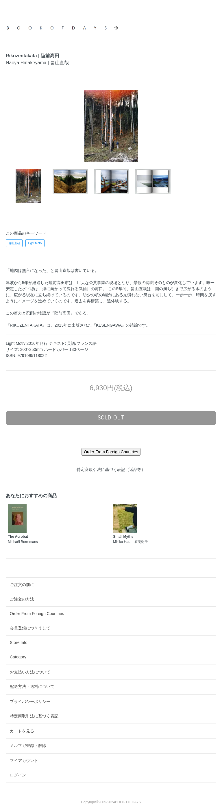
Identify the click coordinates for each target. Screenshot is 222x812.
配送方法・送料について (32, 686)
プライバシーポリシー (30, 701)
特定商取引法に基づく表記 (34, 716)
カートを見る (22, 731)
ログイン (18, 775)
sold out (111, 417)
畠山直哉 (14, 243)
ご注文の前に (22, 584)
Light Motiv (35, 243)
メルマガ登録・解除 (28, 745)
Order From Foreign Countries (37, 613)
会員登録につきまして (30, 628)
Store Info (18, 642)
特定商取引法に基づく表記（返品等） (111, 469)
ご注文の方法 (22, 599)
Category (18, 657)
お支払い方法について (30, 672)
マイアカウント (24, 760)
